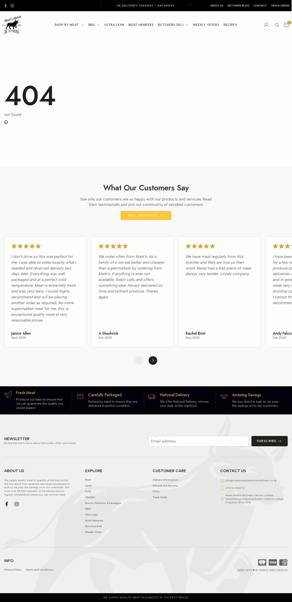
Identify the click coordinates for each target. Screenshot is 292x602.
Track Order (280, 5)
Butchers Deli (171, 24)
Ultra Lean (114, 24)
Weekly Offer (93, 541)
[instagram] (12, 5)
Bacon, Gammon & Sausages (103, 512)
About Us (216, 5)
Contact (260, 5)
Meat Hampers (141, 24)
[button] (101, 5)
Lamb (88, 495)
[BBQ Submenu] (98, 25)
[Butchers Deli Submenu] (187, 25)
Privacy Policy (12, 579)
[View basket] (286, 25)
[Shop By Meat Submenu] (82, 25)
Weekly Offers (206, 24)
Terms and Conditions (39, 579)
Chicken (90, 506)
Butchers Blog (238, 5)
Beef (88, 489)
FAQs (156, 501)
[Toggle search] (277, 25)
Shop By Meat (67, 24)
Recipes (230, 24)
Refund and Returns (165, 495)
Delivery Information (165, 489)
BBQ (91, 24)
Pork (88, 501)
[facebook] (5, 5)
